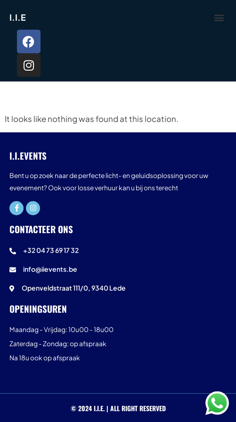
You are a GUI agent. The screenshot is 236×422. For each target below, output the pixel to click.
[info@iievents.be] (118, 271)
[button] (219, 17)
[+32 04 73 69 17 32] (118, 252)
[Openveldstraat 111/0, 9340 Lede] (118, 290)
